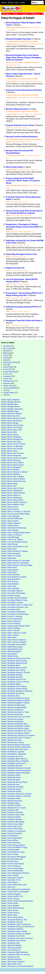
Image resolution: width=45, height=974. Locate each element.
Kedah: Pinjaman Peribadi (11, 819)
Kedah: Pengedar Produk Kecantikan (16, 770)
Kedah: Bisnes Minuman (11, 460)
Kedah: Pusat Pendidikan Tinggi (14, 847)
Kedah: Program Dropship (11, 833)
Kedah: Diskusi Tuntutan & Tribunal (15, 511)
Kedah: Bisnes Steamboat (11, 490)
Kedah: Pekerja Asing (9, 656)
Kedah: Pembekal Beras (10, 665)
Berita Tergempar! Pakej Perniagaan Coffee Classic (23, 23)
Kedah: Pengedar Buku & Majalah (15, 761)
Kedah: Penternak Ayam (10, 779)
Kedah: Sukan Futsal (9, 910)
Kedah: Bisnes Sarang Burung (13, 481)
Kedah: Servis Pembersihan (12, 870)
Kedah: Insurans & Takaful (12, 539)
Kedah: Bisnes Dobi (9, 432)
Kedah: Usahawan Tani (10, 957)
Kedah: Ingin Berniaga (10, 537)
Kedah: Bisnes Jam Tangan (12, 448)
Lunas (5, 378)
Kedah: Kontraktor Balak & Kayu (14, 600)
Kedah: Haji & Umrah (9, 521)
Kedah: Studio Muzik (9, 903)
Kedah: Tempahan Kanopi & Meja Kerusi (17, 926)
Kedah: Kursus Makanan (11, 621)
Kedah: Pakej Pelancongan (12, 646)
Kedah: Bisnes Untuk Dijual (12, 500)
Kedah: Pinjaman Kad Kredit (12, 814)
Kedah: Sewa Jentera (9, 882)
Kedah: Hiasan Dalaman (11, 523)
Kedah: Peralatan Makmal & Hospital (16, 793)
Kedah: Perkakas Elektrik (11, 805)
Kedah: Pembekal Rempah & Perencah (17, 691)
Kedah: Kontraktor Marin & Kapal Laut (17, 604)
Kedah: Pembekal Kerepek (11, 674)
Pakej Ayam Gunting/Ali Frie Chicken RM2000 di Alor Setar (25, 241)
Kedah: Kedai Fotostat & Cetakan (14, 551)
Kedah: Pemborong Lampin (12, 719)
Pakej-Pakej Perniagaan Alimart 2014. (21, 254)
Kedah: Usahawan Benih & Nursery (15, 954)
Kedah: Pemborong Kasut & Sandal (15, 716)
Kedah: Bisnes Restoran (10, 474)
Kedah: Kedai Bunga (9, 544)
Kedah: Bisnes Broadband (11, 420)
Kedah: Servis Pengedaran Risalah (15, 873)
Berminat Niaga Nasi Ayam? (17, 109)
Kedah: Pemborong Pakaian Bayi (14, 723)
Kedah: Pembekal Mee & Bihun (14, 686)
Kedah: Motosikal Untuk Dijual (13, 644)
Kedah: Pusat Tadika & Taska (13, 852)
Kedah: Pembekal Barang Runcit (14, 663)
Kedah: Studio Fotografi (11, 894)
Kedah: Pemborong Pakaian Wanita (15, 733)
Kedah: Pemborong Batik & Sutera (15, 702)
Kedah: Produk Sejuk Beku (12, 828)
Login (22, 2)
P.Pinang (34, 13)
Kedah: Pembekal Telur (10, 695)
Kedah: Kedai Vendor (9, 570)
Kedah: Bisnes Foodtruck (11, 437)
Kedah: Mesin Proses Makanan (13, 639)
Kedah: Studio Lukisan (10, 898)
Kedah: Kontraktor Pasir (10, 609)
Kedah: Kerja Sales (8, 586)
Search (11, 2)
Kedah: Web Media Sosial (11, 964)
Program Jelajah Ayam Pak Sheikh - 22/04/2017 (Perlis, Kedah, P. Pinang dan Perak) (23, 180)
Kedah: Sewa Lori (8, 887)
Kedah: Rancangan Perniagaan (13, 856)
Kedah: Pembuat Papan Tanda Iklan (15, 744)
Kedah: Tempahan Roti (10, 943)
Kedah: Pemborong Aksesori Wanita (15, 700)
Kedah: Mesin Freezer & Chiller (14, 633)
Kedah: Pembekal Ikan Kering (13, 670)
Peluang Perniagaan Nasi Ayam (18, 39)
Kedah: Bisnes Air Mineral (11, 413)
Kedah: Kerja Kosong (9, 581)
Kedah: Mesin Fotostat (10, 630)
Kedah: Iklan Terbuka (9, 530)
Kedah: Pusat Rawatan (10, 849)
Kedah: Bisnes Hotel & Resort (13, 444)
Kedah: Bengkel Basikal (10, 402)
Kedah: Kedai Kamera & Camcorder (15, 560)
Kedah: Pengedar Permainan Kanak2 (16, 768)
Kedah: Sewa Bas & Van (11, 880)
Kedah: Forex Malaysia (10, 516)
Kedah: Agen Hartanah (10, 399)
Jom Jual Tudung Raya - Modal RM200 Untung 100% (21, 280)
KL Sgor (6, 13)
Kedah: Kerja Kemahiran (11, 579)
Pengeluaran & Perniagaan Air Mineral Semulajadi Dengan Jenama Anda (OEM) (22, 225)
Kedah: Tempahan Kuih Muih (13, 936)
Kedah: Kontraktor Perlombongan (15, 614)
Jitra (4, 360)
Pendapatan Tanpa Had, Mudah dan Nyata (23, 320)
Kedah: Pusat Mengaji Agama (13, 845)
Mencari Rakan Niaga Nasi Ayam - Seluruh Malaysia (23, 74)
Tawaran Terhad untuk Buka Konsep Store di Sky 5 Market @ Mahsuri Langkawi (24, 211)
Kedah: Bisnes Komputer (11, 455)
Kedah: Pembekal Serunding (12, 693)
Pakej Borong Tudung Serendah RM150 (22, 306)
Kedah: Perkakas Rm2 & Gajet (13, 807)
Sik (4, 390)
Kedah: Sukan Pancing (10, 912)
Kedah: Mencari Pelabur (11, 628)
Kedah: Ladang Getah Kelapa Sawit (15, 625)
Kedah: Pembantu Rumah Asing (14, 660)
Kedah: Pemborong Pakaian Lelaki (15, 728)
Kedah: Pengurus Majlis (10, 775)
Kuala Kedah (8, 367)
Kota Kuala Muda (10, 362)
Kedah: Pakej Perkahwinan (12, 649)
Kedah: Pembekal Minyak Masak (14, 688)
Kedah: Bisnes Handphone (12, 439)
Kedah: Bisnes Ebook (9, 434)
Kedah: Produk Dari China (11, 826)
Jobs (17, 2)
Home (4, 2)
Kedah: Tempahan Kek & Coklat (14, 931)
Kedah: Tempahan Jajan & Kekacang (16, 924)
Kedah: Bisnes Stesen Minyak (13, 492)
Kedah (25, 13)
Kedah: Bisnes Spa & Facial (12, 488)
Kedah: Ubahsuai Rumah (11, 947)
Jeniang (6, 357)
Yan (4, 395)
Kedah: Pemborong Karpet (12, 714)
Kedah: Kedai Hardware (10, 553)
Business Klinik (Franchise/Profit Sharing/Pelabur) (19, 151)
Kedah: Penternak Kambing (12, 786)
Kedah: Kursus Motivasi (10, 623)
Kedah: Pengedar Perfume (11, 765)
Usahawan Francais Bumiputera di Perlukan (24, 90)
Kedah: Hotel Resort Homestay (13, 527)
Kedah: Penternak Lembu (11, 789)
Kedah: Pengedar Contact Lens (13, 763)
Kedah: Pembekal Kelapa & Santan (15, 672)
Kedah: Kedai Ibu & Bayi (11, 555)
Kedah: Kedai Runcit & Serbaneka (15, 563)
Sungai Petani (9, 392)
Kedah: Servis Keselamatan (12, 868)
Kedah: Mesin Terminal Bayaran (14, 642)
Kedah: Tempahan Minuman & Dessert (17, 938)
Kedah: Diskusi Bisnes (10, 509)
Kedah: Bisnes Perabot (10, 469)
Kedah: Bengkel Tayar (10, 411)
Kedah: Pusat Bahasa (9, 835)
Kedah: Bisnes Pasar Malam (12, 462)
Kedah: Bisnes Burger (9, 423)
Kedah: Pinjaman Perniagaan (13, 821)
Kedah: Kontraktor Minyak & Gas (14, 607)
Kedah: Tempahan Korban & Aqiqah (15, 933)
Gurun (5, 355)
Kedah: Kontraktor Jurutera (12, 602)
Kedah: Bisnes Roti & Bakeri (12, 476)
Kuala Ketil (7, 369)
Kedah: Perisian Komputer (11, 800)
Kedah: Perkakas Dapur (10, 803)
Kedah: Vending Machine (11, 959)
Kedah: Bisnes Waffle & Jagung (14, 502)
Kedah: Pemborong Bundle (12, 709)
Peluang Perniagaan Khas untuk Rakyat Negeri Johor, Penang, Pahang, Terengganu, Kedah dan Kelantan (23, 57)
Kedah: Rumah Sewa (9, 861)
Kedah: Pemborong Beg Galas (13, 705)
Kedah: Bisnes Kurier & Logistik (14, 458)
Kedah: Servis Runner (10, 875)
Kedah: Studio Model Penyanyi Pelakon (17, 901)
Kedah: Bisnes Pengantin (11, 467)
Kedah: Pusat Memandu (11, 842)
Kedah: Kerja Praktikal (10, 584)
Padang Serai (8, 381)
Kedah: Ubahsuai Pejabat (11, 945)
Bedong (6, 353)
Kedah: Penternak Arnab (11, 777)
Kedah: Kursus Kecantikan (11, 618)
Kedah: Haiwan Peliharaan (12, 518)
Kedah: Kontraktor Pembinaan (13, 611)
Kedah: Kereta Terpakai (10, 574)
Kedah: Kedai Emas (9, 549)
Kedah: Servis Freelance (11, 866)
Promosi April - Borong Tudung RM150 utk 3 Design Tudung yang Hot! (24, 294)
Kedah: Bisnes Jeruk (9, 451)
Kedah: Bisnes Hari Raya (11, 441)
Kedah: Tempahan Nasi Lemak (13, 940)
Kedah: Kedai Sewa (9, 567)
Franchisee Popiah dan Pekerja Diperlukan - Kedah (24, 198)
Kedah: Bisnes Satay (9, 483)
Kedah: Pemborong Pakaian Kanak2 (15, 726)
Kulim (5, 374)
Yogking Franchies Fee (15, 268)
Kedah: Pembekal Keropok (12, 677)
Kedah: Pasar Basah (9, 653)
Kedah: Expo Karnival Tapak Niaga (15, 514)
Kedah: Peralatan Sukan (11, 798)
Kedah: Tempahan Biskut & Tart (14, 919)
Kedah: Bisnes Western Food (12, 504)
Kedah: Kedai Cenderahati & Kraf (14, 546)
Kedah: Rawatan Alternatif (11, 859)
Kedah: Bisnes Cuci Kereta (11, 427)
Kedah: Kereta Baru (9, 572)
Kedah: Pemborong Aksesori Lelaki (15, 698)
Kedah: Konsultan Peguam (12, 590)
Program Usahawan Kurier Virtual (20, 125)
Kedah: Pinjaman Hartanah (12, 812)
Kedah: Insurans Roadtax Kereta (14, 541)
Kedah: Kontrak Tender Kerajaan (14, 598)
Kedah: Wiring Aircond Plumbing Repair (17, 966)
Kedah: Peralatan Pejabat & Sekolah (16, 796)
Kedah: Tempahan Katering (12, 929)
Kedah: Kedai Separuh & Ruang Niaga (16, 565)
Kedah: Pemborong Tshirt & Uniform (16, 737)
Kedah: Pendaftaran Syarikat (12, 751)
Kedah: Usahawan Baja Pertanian (14, 952)
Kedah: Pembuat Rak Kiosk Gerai (14, 749)
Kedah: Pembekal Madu (11, 684)
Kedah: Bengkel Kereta (10, 406)
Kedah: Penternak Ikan (10, 784)
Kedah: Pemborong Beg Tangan (14, 707)
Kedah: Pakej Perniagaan (11, 651)
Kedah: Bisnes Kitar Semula (12, 453)
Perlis (15, 13)
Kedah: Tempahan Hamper (12, 922)
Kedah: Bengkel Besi (9, 404)
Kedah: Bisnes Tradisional (11, 497)
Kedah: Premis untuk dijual (12, 824)
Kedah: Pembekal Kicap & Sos (13, 679)
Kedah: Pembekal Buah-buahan (14, 667)
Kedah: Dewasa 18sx (9, 506)
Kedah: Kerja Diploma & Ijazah (13, 576)
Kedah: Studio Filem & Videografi (15, 891)
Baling (6, 350)
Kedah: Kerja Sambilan (10, 588)
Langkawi (7, 376)
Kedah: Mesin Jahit (8, 637)
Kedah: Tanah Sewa (9, 915)
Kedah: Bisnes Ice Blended (12, 446)
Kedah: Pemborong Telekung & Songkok (18, 735)
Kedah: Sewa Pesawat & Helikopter (15, 889)
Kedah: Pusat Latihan (9, 840)
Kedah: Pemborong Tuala (11, 740)
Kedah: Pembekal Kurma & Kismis (15, 681)
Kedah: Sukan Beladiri (10, 905)
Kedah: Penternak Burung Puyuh (14, 782)
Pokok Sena (8, 385)
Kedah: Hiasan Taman (10, 525)
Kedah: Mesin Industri (10, 635)
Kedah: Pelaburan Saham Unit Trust (15, 658)
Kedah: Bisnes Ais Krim (10, 416)
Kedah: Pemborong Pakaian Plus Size (16, 730)
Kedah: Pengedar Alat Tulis (12, 756)
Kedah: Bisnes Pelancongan (12, 465)
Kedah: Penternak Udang (11, 791)
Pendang (6, 383)
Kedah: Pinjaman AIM (10, 810)
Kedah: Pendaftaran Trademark (13, 754)
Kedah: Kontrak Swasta (10, 595)
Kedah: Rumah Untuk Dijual (12, 863)
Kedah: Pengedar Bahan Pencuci (14, 758)
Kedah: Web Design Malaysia (13, 961)
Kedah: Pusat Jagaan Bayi (11, 838)
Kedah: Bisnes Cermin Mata (12, 425)
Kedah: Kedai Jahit (8, 558)
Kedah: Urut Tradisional (10, 950)
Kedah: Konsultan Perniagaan (13, 593)
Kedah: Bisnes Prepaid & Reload (14, 472)
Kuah (5, 364)
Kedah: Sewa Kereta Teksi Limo (14, 884)
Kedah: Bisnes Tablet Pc (10, 495)
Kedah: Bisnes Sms (9, 486)
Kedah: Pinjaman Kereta (11, 817)
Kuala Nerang (9, 371)
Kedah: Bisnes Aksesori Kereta (13, 418)
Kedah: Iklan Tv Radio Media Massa (15, 532)
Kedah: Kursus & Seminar (11, 616)
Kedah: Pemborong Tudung (12, 742)
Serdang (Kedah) (10, 388)
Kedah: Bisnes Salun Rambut (13, 479)
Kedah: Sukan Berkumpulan (12, 908)
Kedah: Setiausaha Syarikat (12, 877)
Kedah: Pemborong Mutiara (12, 721)
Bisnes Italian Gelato (14, 167)
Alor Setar (7, 348)
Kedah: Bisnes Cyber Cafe (11, 430)
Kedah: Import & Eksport (11, 535)
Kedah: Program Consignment (13, 831)
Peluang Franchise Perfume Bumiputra (22, 136)
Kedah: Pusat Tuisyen (9, 854)
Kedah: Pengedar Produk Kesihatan (15, 772)
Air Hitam (7, 346)
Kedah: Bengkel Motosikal (12, 409)
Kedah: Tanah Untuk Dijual (12, 917)
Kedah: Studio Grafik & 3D (12, 896)
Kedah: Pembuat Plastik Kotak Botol (16, 747)
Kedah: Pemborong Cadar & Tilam (15, 712)
